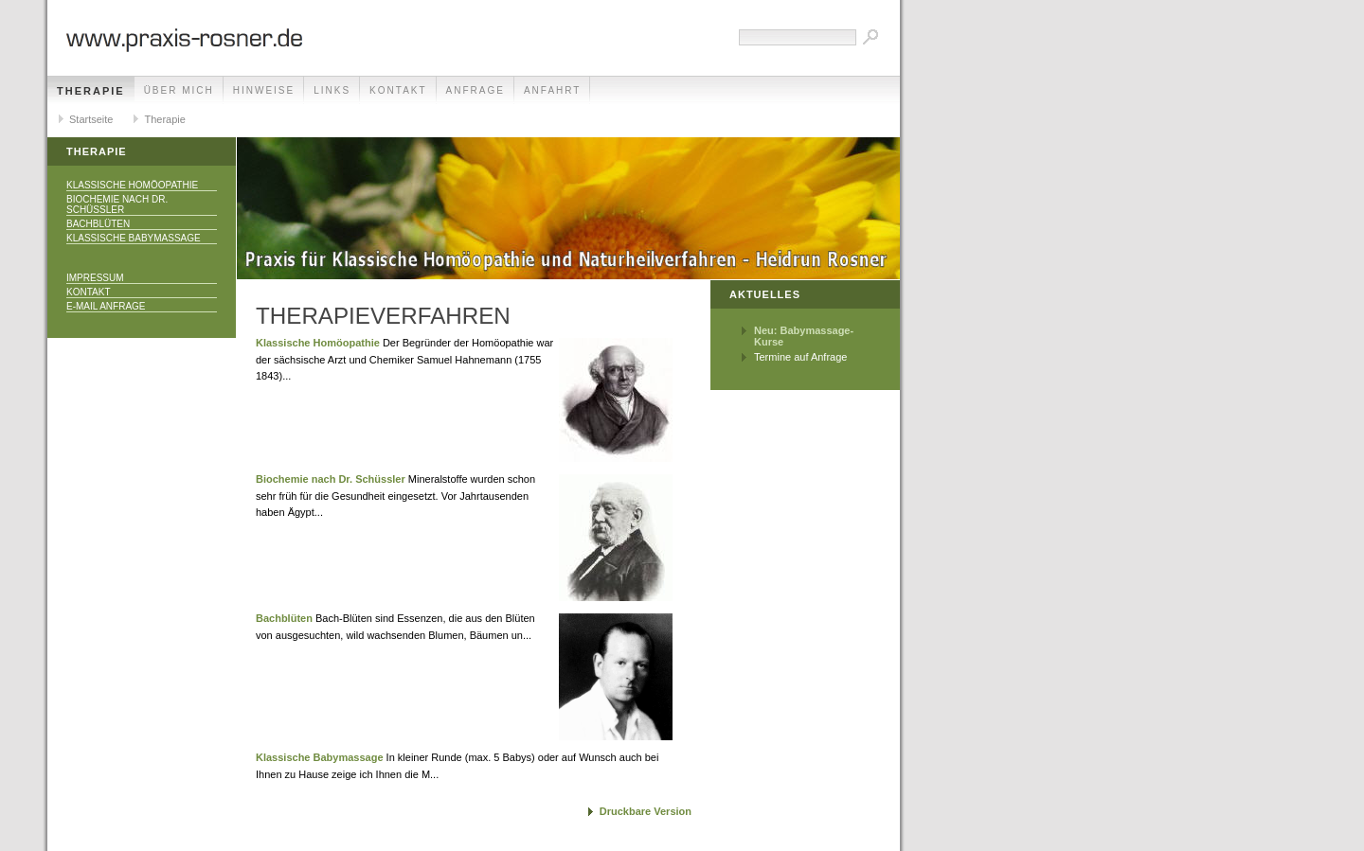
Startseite (91, 119)
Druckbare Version (645, 811)
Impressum (95, 278)
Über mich (179, 90)
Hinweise (264, 90)
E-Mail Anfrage (106, 306)
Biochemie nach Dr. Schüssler (117, 204)
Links (332, 90)
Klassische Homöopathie (132, 185)
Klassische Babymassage (133, 238)
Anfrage (475, 90)
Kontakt (397, 90)
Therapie (91, 91)
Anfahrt (553, 90)
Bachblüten (98, 224)
